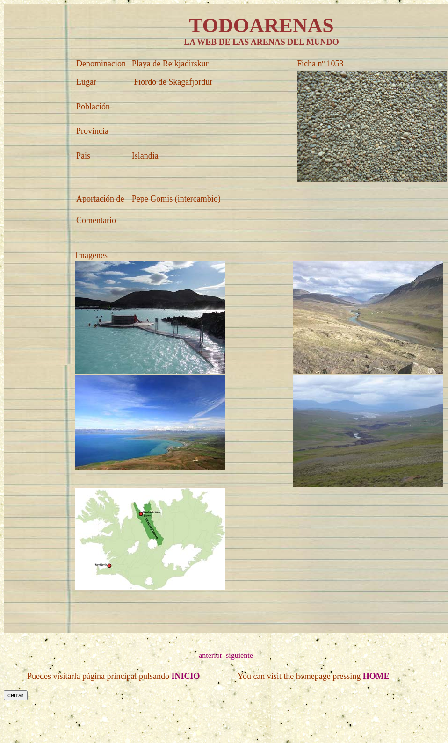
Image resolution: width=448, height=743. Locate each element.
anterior (210, 655)
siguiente (239, 655)
